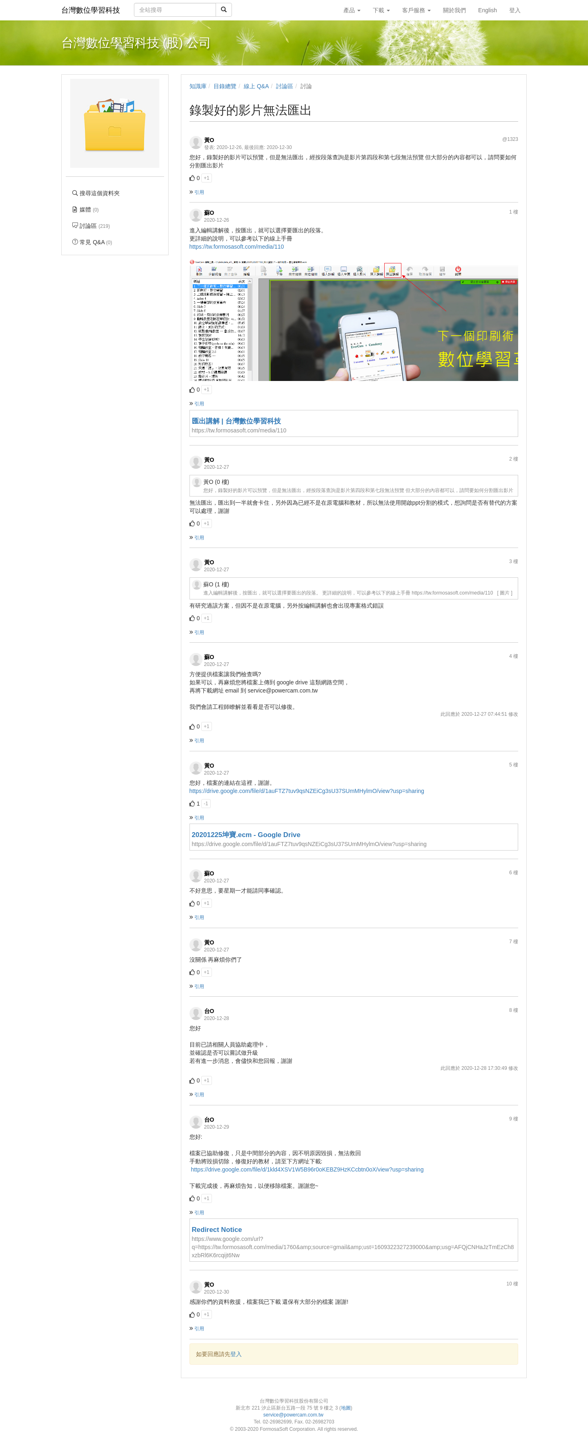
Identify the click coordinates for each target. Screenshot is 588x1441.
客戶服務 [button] (416, 10)
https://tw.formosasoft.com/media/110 (236, 246)
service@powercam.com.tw (294, 1415)
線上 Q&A (256, 86)
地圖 (346, 1408)
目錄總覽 (225, 86)
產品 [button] (352, 10)
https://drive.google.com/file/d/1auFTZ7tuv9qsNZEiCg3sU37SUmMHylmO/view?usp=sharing (306, 791)
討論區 (284, 86)
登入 (236, 1354)
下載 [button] (381, 10)
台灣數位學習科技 (90, 10)
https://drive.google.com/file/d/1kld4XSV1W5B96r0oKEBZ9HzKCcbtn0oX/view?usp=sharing (306, 1169)
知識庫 (198, 86)
